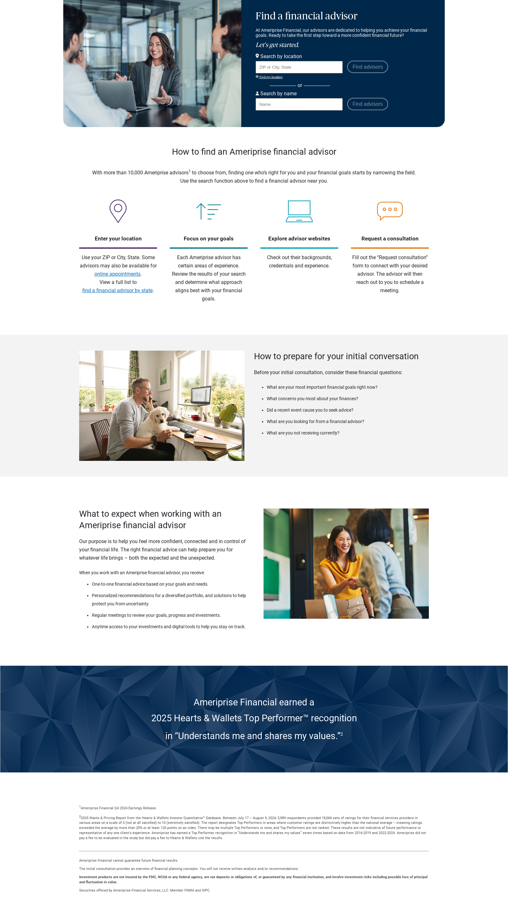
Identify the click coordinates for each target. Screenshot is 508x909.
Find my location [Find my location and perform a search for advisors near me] (269, 77)
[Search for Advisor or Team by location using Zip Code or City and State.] (299, 67)
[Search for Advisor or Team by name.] (299, 104)
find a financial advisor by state (117, 290)
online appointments (117, 274)
